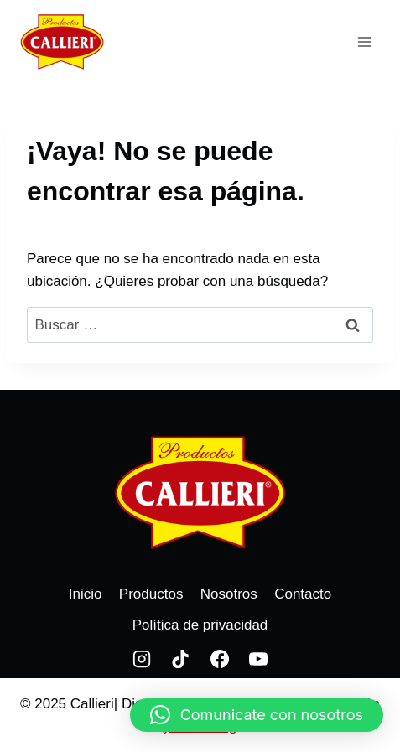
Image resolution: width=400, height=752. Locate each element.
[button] (256, 715)
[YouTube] (258, 658)
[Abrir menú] (364, 41)
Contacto (302, 594)
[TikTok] (180, 658)
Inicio (85, 594)
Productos (151, 594)
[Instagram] (141, 658)
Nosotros (228, 594)
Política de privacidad (200, 625)
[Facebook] (219, 658)
